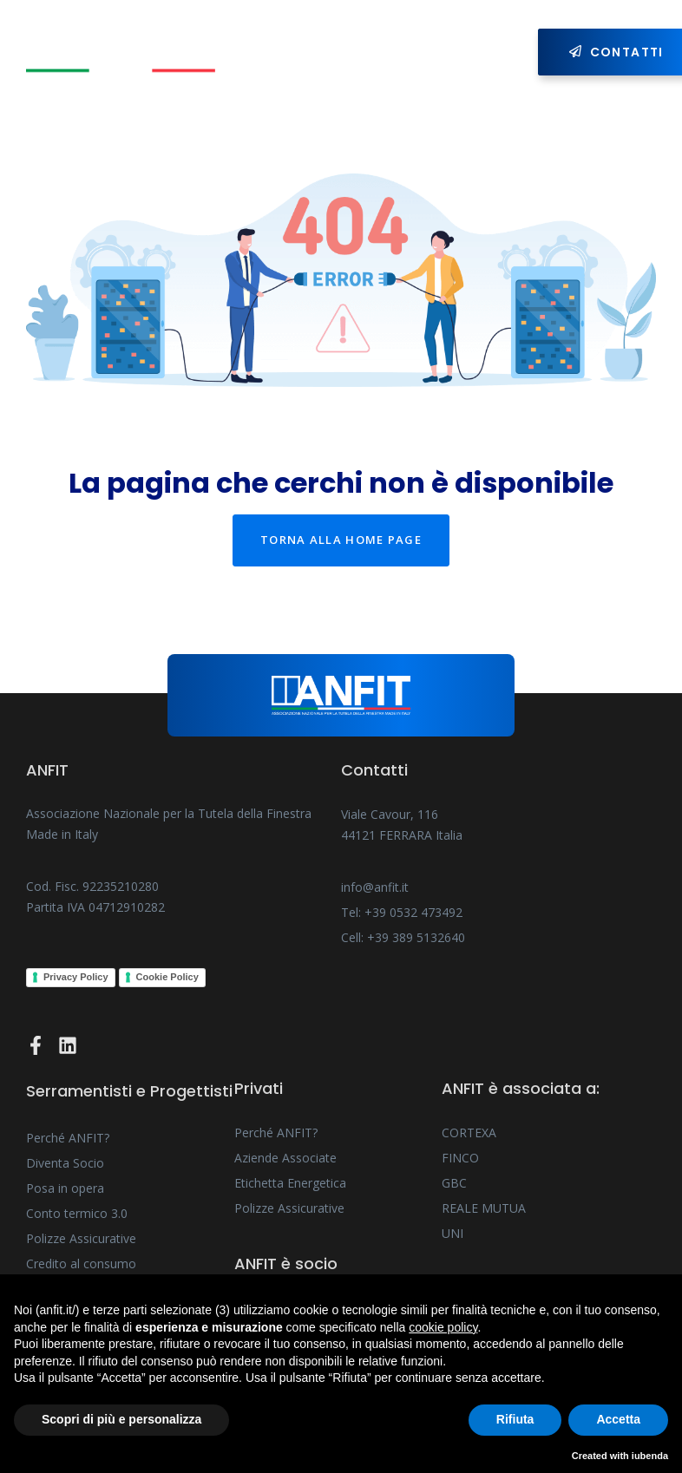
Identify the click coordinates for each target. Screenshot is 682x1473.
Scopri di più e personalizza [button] (121, 1419)
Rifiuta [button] (515, 1419)
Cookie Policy (167, 977)
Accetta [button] (618, 1419)
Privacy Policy (75, 977)
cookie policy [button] (443, 1327)
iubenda (650, 1455)
